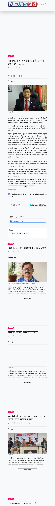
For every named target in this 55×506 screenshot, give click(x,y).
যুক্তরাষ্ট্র (19, 232)
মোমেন (13, 232)
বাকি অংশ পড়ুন (27, 297)
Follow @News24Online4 (18, 219)
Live (43, 4)
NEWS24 (43, 221)
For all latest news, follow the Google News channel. (27, 195)
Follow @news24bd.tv (17, 215)
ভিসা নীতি (25, 232)
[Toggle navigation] (10, 9)
